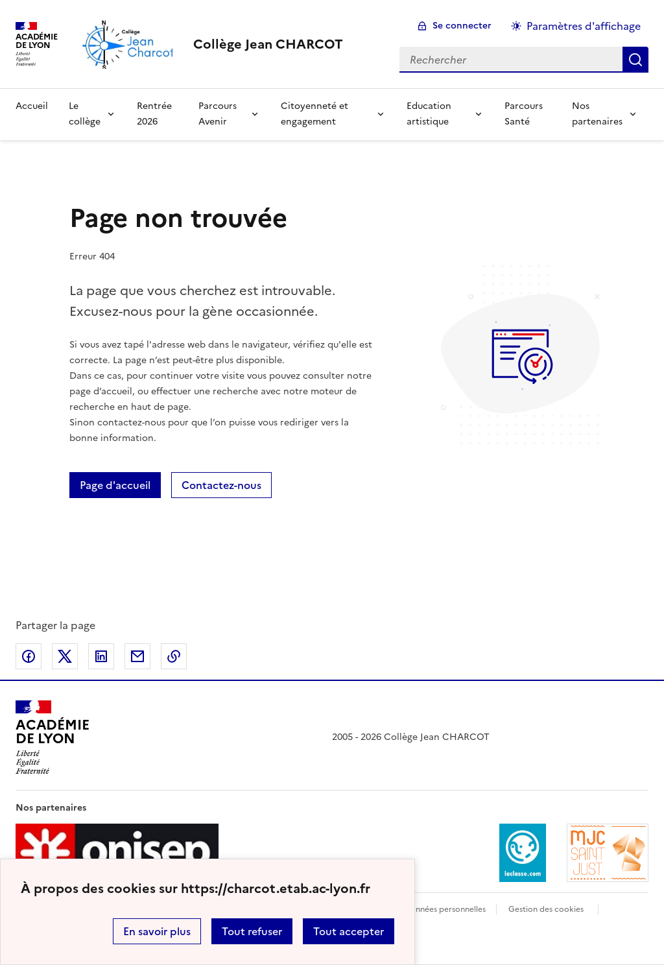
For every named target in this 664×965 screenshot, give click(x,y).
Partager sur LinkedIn (101, 656)
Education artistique (429, 113)
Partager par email (137, 656)
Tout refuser (252, 931)
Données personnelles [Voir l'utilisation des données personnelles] (445, 909)
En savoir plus (157, 931)
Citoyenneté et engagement (314, 113)
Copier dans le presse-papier (174, 656)
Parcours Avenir (217, 113)
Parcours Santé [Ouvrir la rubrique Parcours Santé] (523, 113)
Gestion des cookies (546, 909)
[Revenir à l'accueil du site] (52, 737)
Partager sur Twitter (65, 656)
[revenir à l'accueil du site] (268, 44)
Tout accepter (348, 931)
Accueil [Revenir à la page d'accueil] (32, 106)
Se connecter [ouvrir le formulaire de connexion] (462, 25)
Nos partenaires (597, 113)
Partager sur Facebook (29, 656)
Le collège (85, 113)
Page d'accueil (115, 485)
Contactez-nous (221, 485)
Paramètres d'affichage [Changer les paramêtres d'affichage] (584, 26)
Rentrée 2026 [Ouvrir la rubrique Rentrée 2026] (154, 113)
